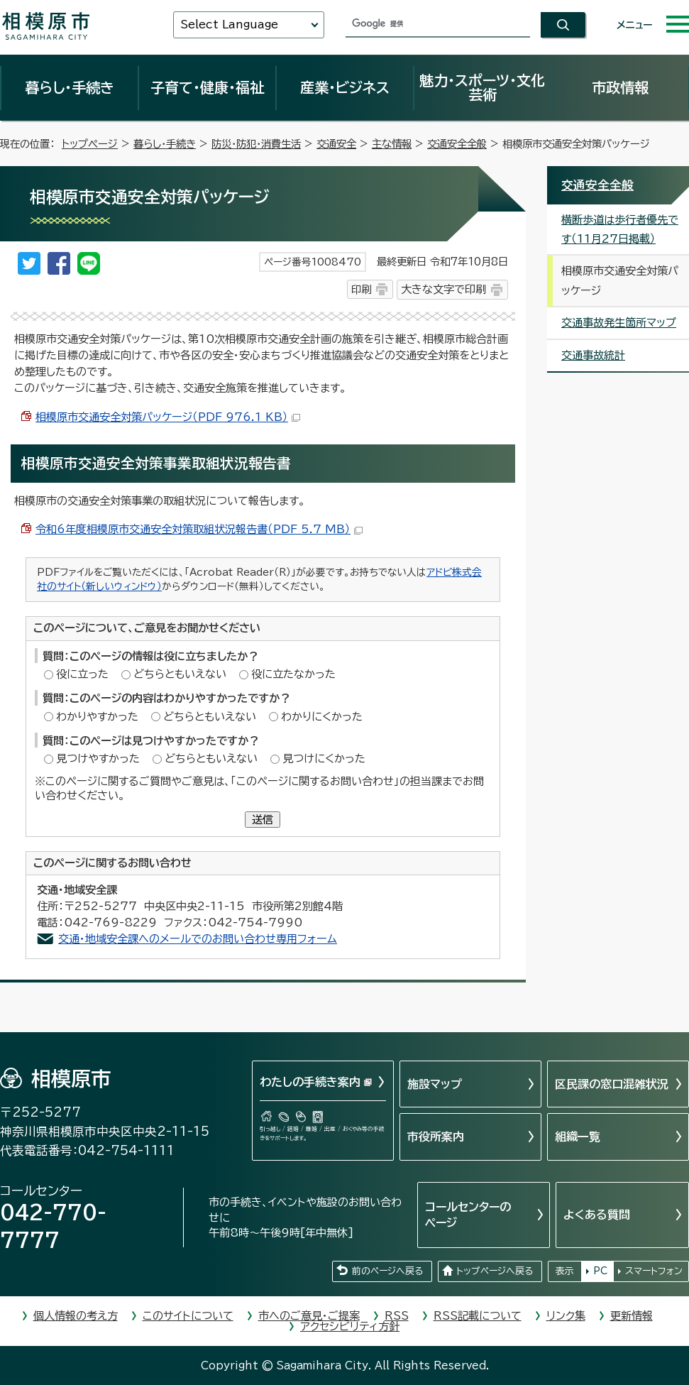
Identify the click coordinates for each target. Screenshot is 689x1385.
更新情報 (631, 1315)
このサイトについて (188, 1315)
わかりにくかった (322, 716)
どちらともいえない (179, 674)
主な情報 (392, 143)
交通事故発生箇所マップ (618, 322)
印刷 (361, 289)
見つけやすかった (98, 758)
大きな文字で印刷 (443, 289)
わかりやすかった (97, 716)
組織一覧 (577, 1136)
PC (600, 1271)
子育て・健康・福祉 (207, 87)
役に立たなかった (293, 674)
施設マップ (434, 1084)
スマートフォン (654, 1271)
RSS (397, 1315)
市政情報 (620, 87)
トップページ (90, 143)
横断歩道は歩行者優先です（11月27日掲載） (619, 229)
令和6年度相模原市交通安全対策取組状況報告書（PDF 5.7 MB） (199, 529)
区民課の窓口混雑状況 (611, 1084)
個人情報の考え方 (75, 1315)
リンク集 (565, 1315)
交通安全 (336, 143)
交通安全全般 (457, 143)
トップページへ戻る (494, 1271)
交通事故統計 (593, 355)
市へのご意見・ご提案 (309, 1315)
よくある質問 (596, 1214)
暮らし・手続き (69, 87)
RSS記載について (478, 1315)
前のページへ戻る (387, 1271)
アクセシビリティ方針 (349, 1326)
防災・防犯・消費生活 (256, 143)
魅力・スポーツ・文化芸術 (482, 87)
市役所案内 (435, 1136)
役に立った (82, 674)
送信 (262, 819)
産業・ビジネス (345, 87)
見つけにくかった (323, 758)
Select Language (229, 24)
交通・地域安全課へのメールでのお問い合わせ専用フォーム (197, 939)
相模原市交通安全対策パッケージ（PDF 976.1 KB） (167, 417)
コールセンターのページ (468, 1214)
